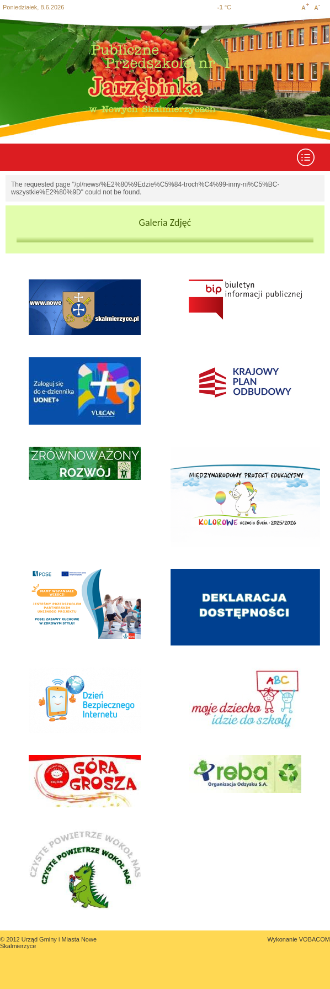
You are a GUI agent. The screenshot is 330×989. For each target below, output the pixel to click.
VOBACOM (314, 939)
